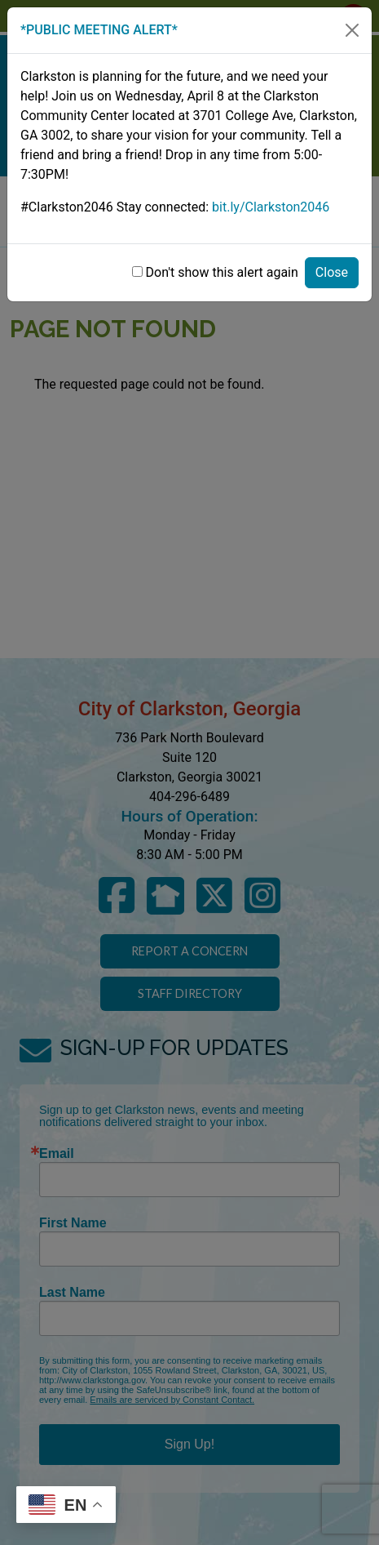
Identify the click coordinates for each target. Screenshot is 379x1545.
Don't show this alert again (222, 272)
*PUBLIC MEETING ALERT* (99, 30)
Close (331, 272)
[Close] (352, 30)
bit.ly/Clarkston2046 (270, 207)
